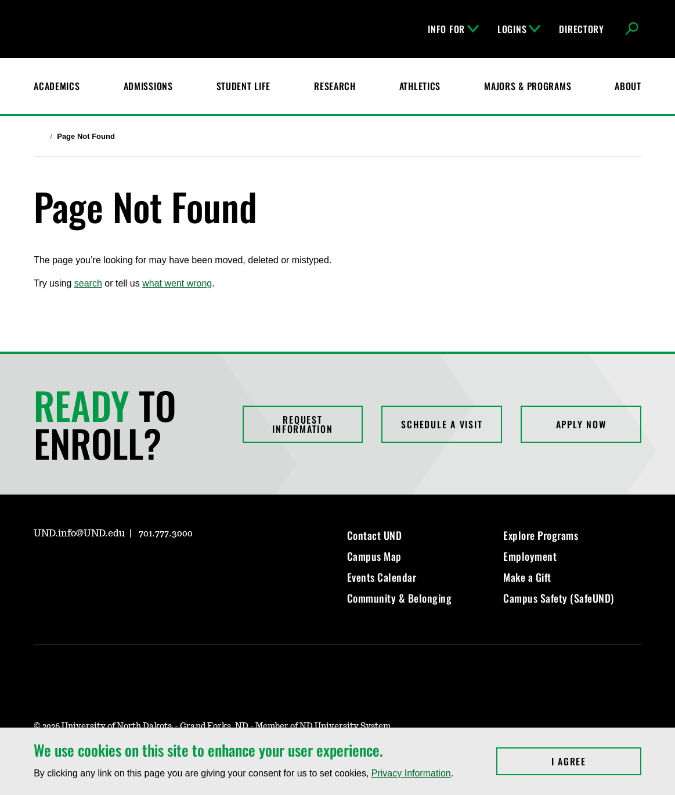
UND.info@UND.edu (79, 533)
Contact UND (374, 535)
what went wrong (177, 283)
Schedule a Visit (441, 424)
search (88, 283)
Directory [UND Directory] (581, 29)
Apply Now (581, 424)
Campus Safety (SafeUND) (558, 598)
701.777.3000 (166, 533)
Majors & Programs (527, 86)
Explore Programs (540, 535)
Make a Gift (527, 577)
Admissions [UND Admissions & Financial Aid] (148, 86)
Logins (518, 29)
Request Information (302, 424)
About (628, 86)
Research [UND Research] (335, 86)
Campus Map (374, 556)
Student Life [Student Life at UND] (243, 86)
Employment (530, 556)
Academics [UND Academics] (57, 86)
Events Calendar (382, 577)
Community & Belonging (399, 598)
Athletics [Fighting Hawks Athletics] (420, 86)
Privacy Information (411, 773)
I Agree (596, 761)
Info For (453, 29)
